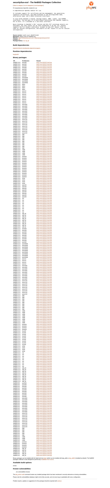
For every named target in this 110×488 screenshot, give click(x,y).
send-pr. (59, 486)
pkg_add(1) (72, 463)
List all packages (38, 5)
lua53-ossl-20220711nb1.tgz (44, 79)
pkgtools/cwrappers (35, 53)
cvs (24, 45)
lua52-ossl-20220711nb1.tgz (44, 77)
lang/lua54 (16, 59)
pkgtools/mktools (17, 53)
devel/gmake (25, 53)
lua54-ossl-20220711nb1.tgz (44, 81)
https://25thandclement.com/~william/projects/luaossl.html (34, 43)
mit (19, 44)
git (28, 45)
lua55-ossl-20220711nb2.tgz (44, 74)
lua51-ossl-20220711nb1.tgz (44, 76)
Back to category (18, 5)
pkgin (45, 463)
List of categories (28, 5)
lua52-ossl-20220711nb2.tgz (44, 69)
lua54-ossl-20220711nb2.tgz (44, 72)
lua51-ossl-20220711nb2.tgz (44, 67)
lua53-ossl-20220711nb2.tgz (44, 71)
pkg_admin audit (19, 479)
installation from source (47, 464)
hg (26, 45)
